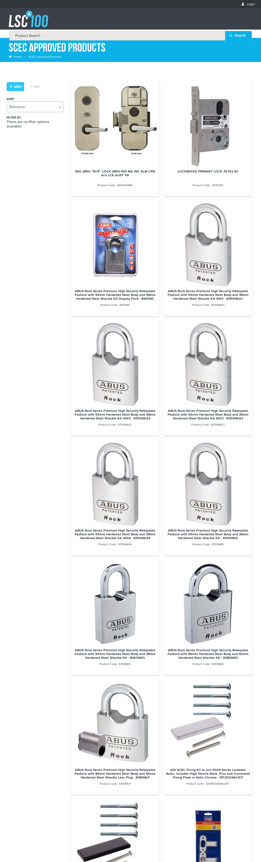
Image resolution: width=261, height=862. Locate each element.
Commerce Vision (159, 849)
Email (13, 756)
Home (15, 58)
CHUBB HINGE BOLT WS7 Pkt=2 (223, 516)
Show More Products (163, 637)
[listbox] (35, 107)
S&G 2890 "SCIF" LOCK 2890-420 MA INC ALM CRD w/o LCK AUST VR (99, 145)
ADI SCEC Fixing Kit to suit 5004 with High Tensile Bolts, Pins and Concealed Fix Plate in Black (99, 519)
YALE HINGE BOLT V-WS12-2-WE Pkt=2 (161, 518)
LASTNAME (17, 791)
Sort (10, 100)
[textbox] (129, 21)
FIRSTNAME (17, 774)
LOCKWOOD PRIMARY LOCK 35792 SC (161, 143)
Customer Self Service (127, 849)
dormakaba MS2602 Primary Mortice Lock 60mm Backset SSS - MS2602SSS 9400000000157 (99, 608)
